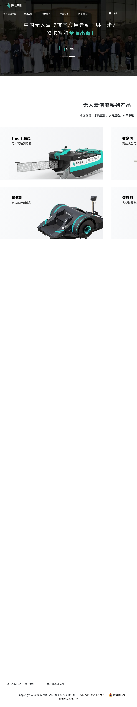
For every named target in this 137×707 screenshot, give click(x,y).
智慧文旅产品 (9, 13)
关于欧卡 (82, 13)
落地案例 (46, 13)
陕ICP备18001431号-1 (92, 695)
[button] (65, 54)
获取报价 (64, 13)
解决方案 (28, 13)
